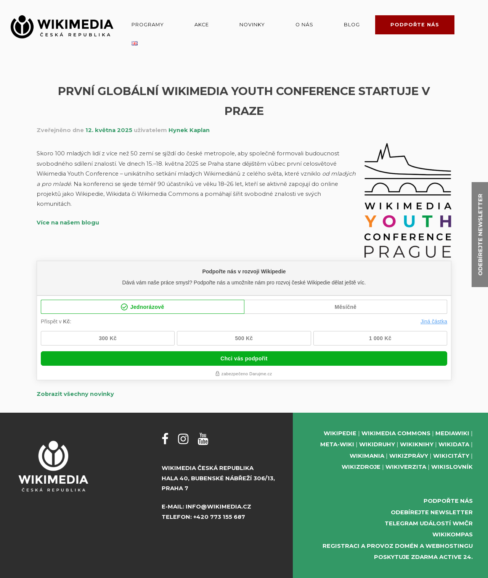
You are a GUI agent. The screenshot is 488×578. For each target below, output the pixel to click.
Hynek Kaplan (189, 130)
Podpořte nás (414, 24)
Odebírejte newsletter (432, 512)
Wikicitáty (451, 455)
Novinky (252, 24)
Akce (201, 24)
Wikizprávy (408, 455)
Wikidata (453, 444)
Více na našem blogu (68, 222)
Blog (352, 24)
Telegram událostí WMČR (429, 523)
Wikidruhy (377, 444)
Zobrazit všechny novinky (75, 394)
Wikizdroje (361, 466)
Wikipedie (340, 433)
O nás (304, 24)
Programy (148, 24)
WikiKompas (452, 534)
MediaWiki (452, 433)
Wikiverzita (405, 466)
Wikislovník (452, 466)
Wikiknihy (416, 444)
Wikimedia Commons (395, 433)
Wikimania (367, 455)
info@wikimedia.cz (218, 506)
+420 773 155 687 (219, 516)
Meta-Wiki (337, 444)
